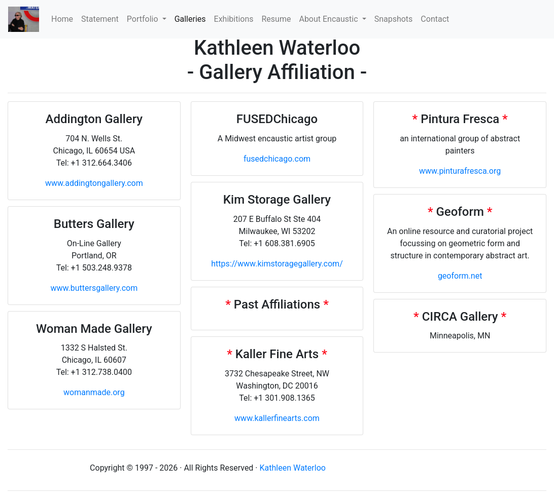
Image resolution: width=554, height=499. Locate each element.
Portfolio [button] (143, 19)
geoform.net (460, 276)
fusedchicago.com (277, 159)
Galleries (190, 19)
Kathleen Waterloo (293, 468)
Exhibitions (234, 19)
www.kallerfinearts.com (277, 418)
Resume (276, 19)
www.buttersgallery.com (93, 288)
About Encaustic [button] (329, 19)
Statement (100, 19)
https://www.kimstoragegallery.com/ (277, 263)
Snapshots (393, 19)
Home (64, 18)
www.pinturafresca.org (460, 171)
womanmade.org (94, 392)
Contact (435, 19)
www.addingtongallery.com (94, 183)
